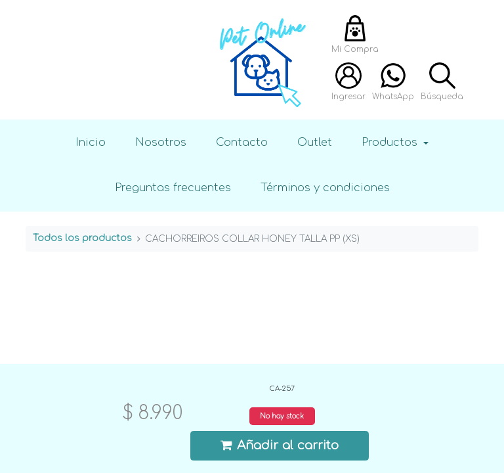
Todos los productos (82, 238)
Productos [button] (391, 142)
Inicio (90, 142)
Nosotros (160, 142)
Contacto (242, 142)
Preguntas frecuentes (173, 187)
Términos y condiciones (325, 187)
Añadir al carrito (279, 445)
